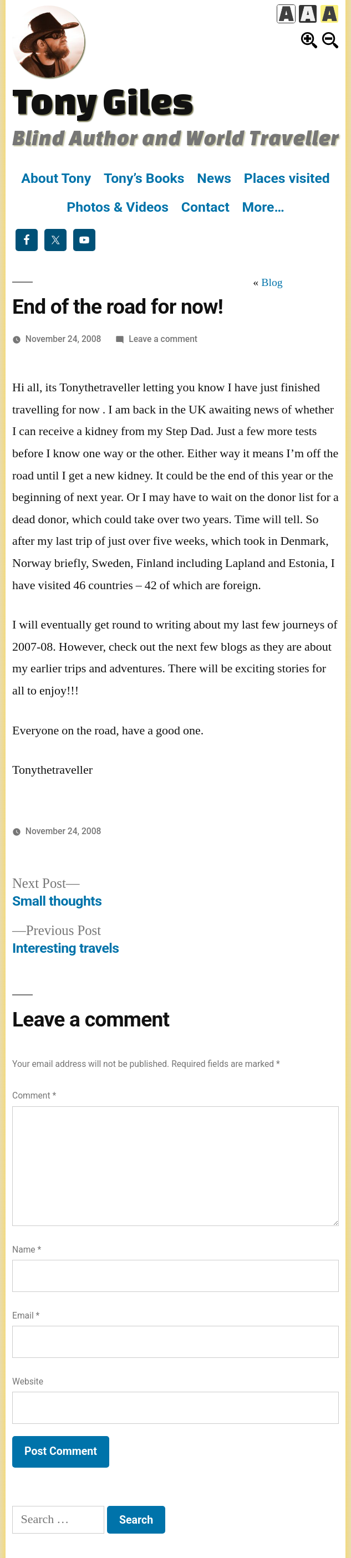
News (214, 178)
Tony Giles (102, 100)
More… (263, 207)
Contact (205, 207)
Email (25, 1315)
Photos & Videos (118, 207)
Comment (34, 1095)
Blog (271, 282)
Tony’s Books (144, 178)
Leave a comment (163, 339)
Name (26, 1249)
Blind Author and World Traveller (175, 137)
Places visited (287, 178)
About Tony (56, 178)
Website (27, 1381)
